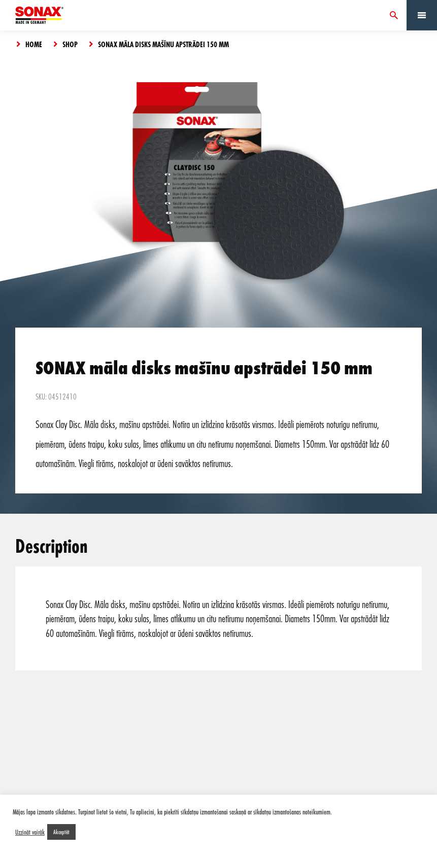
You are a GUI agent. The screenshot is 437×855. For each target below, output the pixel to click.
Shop (70, 44)
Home (33, 44)
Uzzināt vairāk (30, 832)
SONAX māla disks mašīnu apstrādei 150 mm (163, 44)
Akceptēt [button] (61, 832)
